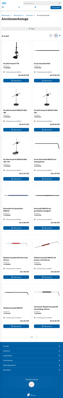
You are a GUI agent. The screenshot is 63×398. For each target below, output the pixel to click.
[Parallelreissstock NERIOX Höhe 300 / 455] (16, 159)
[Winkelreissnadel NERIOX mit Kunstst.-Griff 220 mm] (46, 257)
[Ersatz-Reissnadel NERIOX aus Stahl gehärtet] (46, 159)
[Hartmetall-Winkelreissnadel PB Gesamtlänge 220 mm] (46, 307)
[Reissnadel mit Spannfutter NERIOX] (16, 208)
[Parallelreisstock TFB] (16, 62)
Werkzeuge (5, 15)
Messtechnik (17, 15)
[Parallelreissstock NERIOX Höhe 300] (16, 110)
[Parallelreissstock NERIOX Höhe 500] (46, 110)
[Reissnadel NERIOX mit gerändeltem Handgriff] (46, 208)
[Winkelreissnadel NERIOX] (16, 307)
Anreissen (29, 15)
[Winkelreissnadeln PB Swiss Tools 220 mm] (16, 257)
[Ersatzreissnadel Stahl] (46, 62)
